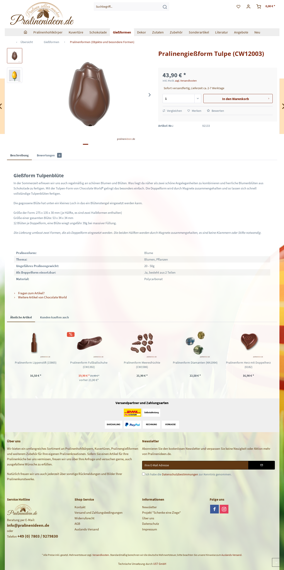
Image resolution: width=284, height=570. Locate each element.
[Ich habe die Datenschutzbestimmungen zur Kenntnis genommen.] (143, 474)
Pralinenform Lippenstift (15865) (35, 362)
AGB (77, 524)
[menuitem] (131, 6)
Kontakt (80, 507)
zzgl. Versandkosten (186, 80)
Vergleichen (172, 111)
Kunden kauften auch (54, 317)
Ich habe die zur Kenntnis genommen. (188, 474)
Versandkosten (100, 555)
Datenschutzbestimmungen (180, 474)
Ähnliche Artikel (21, 317)
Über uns (148, 518)
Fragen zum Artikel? (29, 293)
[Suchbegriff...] (131, 6)
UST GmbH (159, 564)
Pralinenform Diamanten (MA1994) (195, 362)
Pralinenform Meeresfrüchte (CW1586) (142, 365)
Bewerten (215, 111)
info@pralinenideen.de (28, 525)
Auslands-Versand (87, 529)
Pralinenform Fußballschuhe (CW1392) (88, 365)
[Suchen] (164, 6)
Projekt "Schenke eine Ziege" (161, 512)
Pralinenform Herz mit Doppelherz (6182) (248, 365)
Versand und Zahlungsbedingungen (98, 512)
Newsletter (149, 507)
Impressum (149, 529)
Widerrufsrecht (84, 518)
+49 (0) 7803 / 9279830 (37, 536)
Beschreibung (19, 155)
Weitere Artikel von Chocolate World (40, 297)
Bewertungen (49, 155)
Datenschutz (150, 524)
